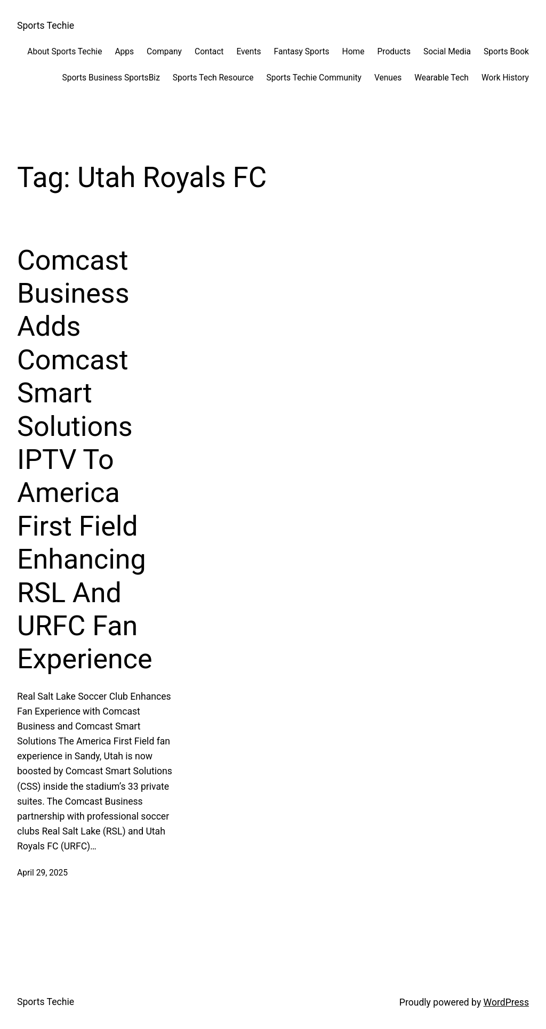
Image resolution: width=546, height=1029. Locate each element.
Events (248, 51)
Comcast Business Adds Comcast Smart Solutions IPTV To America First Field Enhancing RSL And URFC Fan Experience (84, 460)
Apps (124, 51)
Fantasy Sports (302, 51)
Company (164, 51)
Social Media (447, 51)
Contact (209, 51)
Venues (388, 78)
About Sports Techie (64, 51)
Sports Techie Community (313, 78)
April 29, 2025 (42, 873)
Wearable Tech (441, 78)
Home (353, 51)
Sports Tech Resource (213, 78)
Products (394, 51)
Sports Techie (45, 25)
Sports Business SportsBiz (110, 78)
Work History (505, 78)
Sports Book (506, 51)
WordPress (506, 1002)
